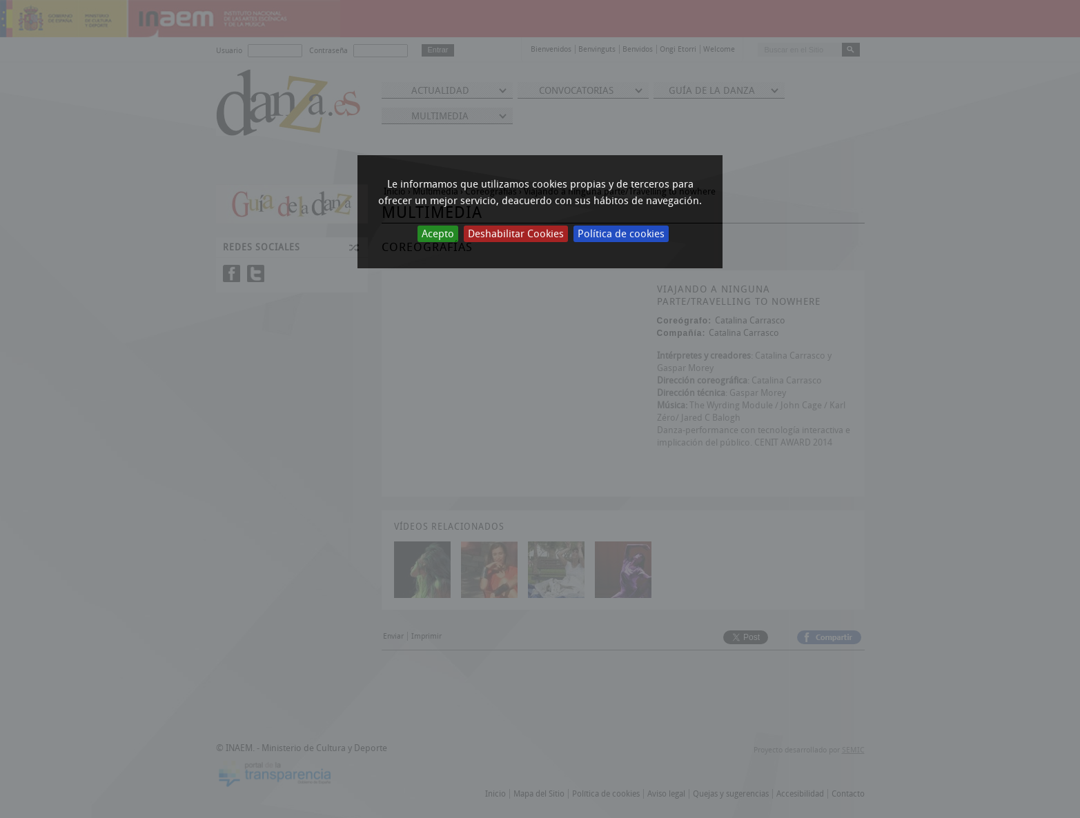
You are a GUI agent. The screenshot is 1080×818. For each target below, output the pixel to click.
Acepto (438, 234)
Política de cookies (621, 234)
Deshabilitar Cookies (516, 234)
